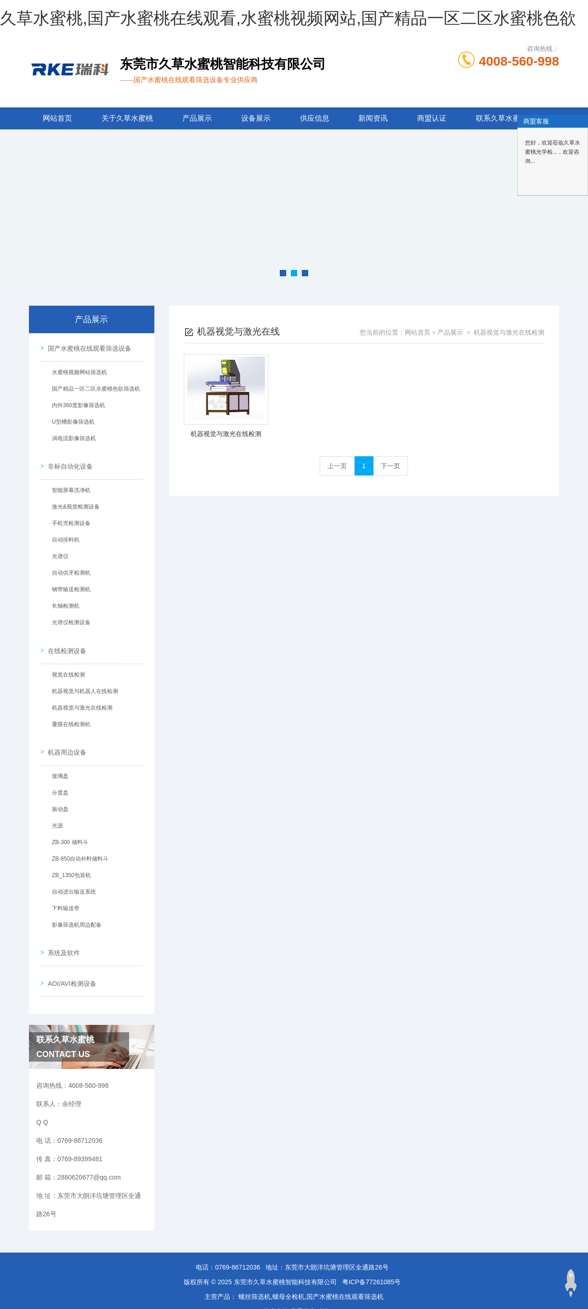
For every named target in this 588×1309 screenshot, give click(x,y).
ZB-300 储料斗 (68, 825)
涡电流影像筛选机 (72, 436)
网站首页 (57, 118)
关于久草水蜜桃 (127, 118)
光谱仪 (58, 549)
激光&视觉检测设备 (73, 500)
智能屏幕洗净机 (69, 483)
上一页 (337, 466)
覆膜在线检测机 (69, 712)
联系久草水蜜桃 (501, 118)
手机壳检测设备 (69, 516)
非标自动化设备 (67, 459)
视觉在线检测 (66, 663)
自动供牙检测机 (69, 566)
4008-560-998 (519, 61)
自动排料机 (63, 533)
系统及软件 (61, 931)
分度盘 (58, 776)
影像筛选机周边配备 (74, 908)
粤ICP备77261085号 (371, 1254)
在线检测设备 (64, 639)
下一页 (390, 466)
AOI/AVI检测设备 (69, 958)
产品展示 (197, 118)
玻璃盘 (58, 759)
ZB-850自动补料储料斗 (78, 842)
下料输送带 (63, 892)
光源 (55, 809)
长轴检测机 (63, 599)
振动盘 (58, 792)
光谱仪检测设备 (69, 615)
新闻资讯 (373, 118)
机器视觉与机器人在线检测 (83, 679)
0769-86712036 (237, 1239)
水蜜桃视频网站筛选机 (77, 370)
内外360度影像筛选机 (76, 403)
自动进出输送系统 (72, 875)
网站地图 (13, 1303)
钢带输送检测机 (69, 582)
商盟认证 (432, 118)
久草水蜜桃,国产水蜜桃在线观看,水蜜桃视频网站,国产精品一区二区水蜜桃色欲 (288, 18)
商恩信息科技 (309, 1283)
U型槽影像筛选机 (71, 419)
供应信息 (314, 118)
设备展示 (256, 118)
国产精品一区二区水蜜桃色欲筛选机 (94, 386)
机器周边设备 (64, 735)
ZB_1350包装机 (69, 859)
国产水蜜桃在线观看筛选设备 (87, 346)
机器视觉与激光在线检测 (80, 696)
